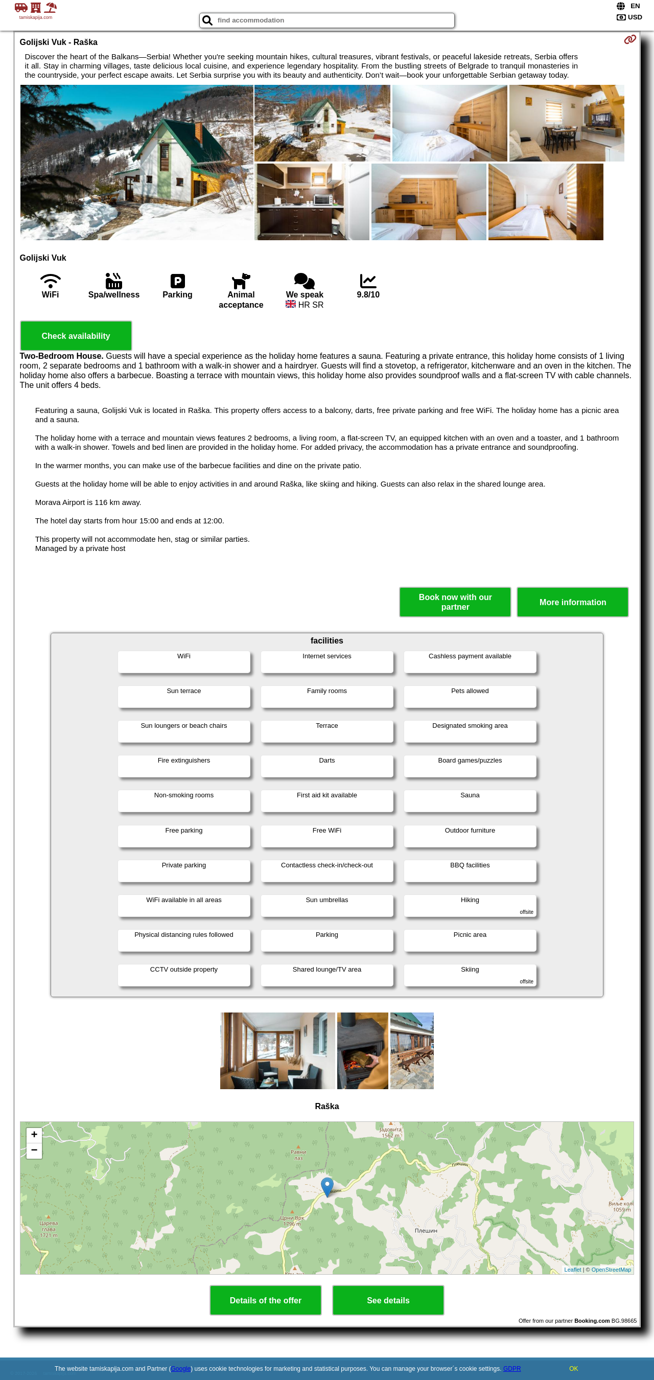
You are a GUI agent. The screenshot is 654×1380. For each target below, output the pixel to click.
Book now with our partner (455, 602)
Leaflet (573, 1270)
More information (573, 602)
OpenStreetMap (612, 1270)
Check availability (75, 336)
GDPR (512, 1368)
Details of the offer (265, 1300)
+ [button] (34, 1135)
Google (181, 1368)
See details (388, 1300)
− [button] (34, 1151)
